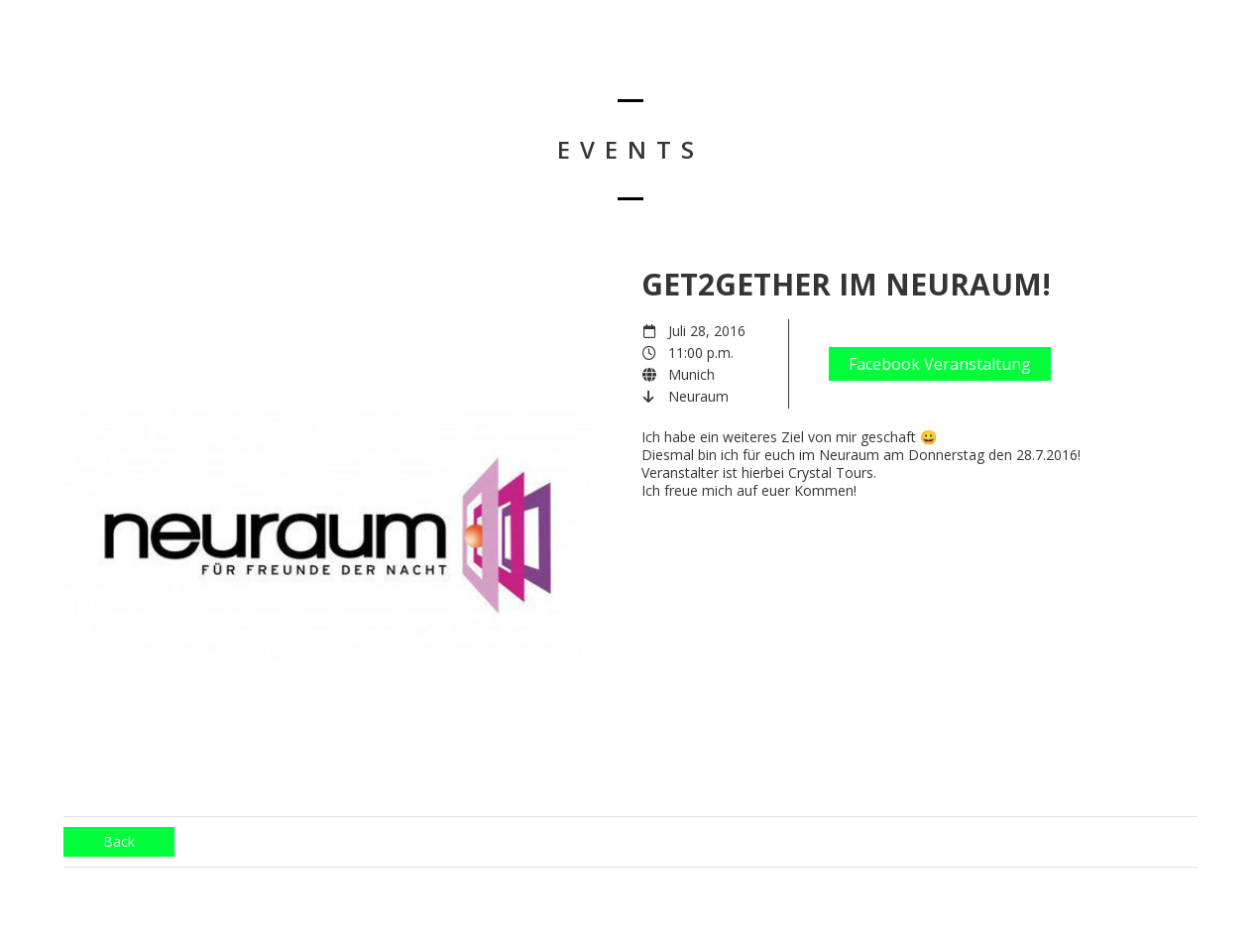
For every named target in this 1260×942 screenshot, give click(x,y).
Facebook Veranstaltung (940, 364)
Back (119, 841)
